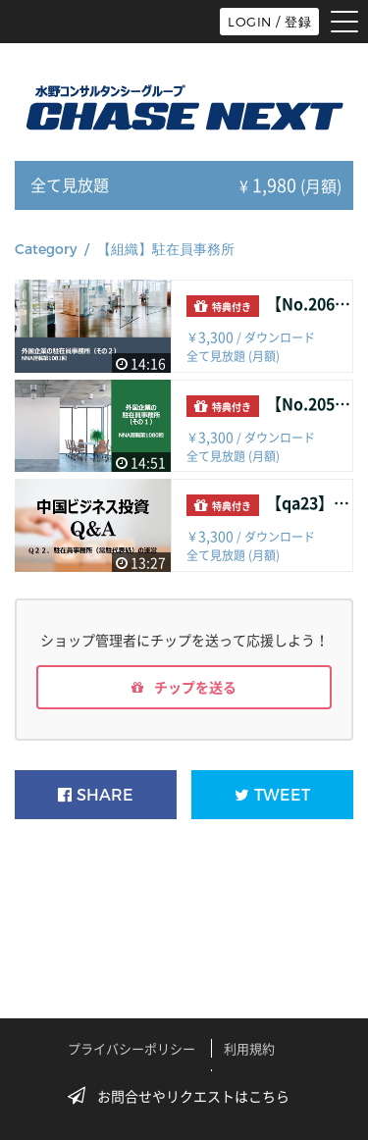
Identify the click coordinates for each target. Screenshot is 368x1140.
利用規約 (249, 1048)
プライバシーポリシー (131, 1048)
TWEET (272, 795)
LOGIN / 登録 (269, 21)
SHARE (95, 795)
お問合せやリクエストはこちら (184, 1096)
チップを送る (184, 687)
